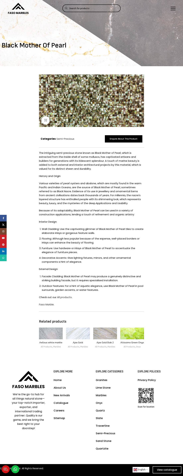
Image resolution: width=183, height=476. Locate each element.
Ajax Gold (78, 342)
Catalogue (61, 403)
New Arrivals (62, 395)
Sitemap (59, 418)
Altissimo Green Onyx (132, 342)
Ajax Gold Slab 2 (105, 342)
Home (58, 380)
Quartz (100, 410)
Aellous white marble (50, 342)
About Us (60, 388)
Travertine (103, 426)
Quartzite (102, 449)
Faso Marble (46, 304)
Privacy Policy (147, 380)
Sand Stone (103, 441)
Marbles (57, 346)
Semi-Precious (65, 139)
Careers (59, 410)
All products (64, 297)
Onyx (138, 346)
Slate (99, 418)
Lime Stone (103, 388)
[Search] (91, 8)
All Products (46, 346)
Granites (101, 380)
